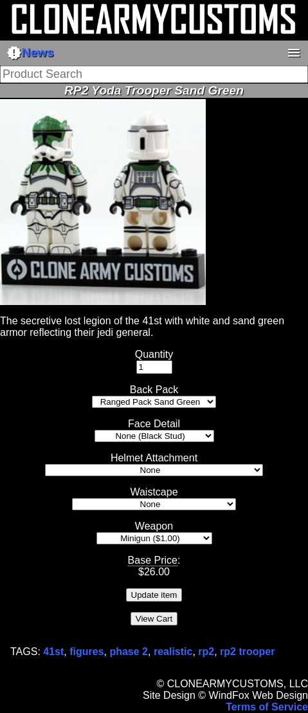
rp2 (206, 651)
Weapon (154, 526)
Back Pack (154, 389)
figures (86, 651)
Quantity (154, 354)
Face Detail (154, 423)
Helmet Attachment (154, 457)
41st (53, 651)
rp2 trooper (247, 651)
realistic (173, 651)
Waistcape (153, 491)
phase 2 (128, 651)
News (30, 52)
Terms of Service (267, 706)
